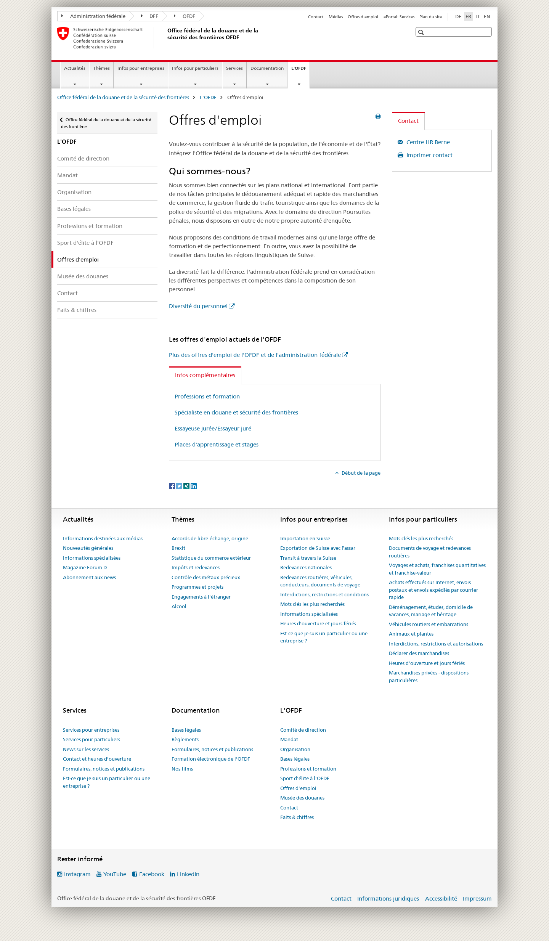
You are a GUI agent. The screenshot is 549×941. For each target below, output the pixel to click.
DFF (150, 16)
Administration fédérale (93, 16)
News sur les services (86, 749)
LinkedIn (188, 874)
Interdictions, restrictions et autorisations (436, 644)
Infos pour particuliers (195, 68)
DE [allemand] (458, 16)
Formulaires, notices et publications (103, 769)
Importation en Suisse (305, 538)
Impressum (477, 898)
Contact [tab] (408, 120)
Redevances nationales (306, 567)
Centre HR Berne (427, 142)
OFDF (184, 16)
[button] (422, 32)
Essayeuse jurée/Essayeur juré (213, 428)
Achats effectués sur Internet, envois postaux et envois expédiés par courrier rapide (433, 589)
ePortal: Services (399, 16)
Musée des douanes (82, 276)
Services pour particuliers (91, 739)
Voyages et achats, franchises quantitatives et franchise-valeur (437, 569)
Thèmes (101, 68)
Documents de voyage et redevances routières (430, 552)
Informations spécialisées (91, 558)
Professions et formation (89, 226)
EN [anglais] (487, 16)
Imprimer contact (429, 155)
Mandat (67, 175)
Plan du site (430, 16)
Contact (315, 16)
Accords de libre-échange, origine (210, 538)
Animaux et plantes (411, 634)
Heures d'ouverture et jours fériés (318, 623)
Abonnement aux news (89, 577)
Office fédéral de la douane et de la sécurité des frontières (123, 97)
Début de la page (360, 473)
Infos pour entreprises (140, 68)
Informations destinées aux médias (103, 538)
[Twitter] (179, 486)
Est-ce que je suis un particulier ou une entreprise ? (324, 637)
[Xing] (187, 486)
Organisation (74, 192)
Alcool (179, 606)
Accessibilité (441, 898)
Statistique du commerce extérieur (211, 558)
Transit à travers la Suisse (308, 558)
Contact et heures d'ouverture (97, 759)
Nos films (182, 769)
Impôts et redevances (196, 567)
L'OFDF (300, 70)
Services (234, 68)
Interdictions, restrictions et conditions (324, 594)
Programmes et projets (197, 587)
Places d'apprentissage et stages (216, 444)
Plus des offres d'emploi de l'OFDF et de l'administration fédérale (255, 354)
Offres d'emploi (363, 16)
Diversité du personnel (198, 306)
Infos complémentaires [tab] (205, 375)
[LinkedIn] (194, 486)
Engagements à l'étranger (201, 597)
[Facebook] (172, 486)
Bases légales (74, 208)
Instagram (77, 874)
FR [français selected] (468, 16)
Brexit (178, 548)
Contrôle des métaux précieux (206, 577)
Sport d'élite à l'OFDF (85, 242)
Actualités (74, 68)
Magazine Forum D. (85, 567)
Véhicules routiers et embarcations (428, 624)
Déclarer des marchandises (419, 653)
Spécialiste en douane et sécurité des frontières (236, 412)
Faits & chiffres (76, 309)
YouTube (114, 874)
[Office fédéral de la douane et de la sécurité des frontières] (165, 37)
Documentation (267, 68)
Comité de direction (83, 158)
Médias (336, 16)
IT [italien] (477, 16)
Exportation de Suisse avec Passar (317, 548)
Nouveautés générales (88, 548)
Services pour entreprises (91, 730)
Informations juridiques (388, 898)
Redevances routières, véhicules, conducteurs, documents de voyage (320, 581)
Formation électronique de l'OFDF (211, 759)
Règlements (185, 739)
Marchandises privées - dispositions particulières (429, 676)
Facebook (151, 874)
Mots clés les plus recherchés (312, 604)
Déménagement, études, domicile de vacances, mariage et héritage (431, 611)
